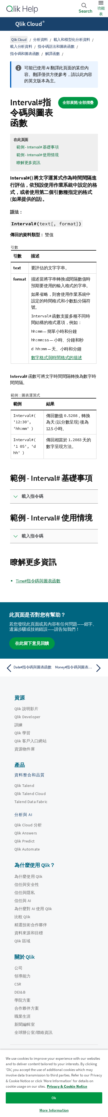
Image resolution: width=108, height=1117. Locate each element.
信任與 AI (22, 900)
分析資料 (40, 39)
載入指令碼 (32, 496)
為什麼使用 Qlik (28, 876)
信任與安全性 (26, 884)
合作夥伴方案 (26, 1008)
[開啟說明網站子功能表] (8, 24)
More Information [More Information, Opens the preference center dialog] (54, 1110)
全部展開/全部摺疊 (78, 102)
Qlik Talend (24, 785)
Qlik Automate (27, 849)
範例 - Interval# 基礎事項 (37, 147)
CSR (17, 984)
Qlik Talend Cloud (30, 793)
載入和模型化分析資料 (72, 39)
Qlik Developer (27, 716)
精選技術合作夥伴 (30, 924)
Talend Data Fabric (30, 801)
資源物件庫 (24, 749)
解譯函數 (52, 53)
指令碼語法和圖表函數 (56, 46)
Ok (54, 1097)
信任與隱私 (24, 892)
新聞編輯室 (24, 1024)
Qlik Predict (24, 841)
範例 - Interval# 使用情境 (37, 154)
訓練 (18, 724)
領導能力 (22, 976)
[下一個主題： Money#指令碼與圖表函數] (79, 668)
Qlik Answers (25, 833)
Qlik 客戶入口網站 (30, 741)
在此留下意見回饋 (32, 643)
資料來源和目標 (28, 932)
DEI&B (19, 992)
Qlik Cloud (30, 24)
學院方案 (22, 1000)
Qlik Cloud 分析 (28, 825)
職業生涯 (22, 1016)
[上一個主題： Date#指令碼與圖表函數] (28, 668)
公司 (18, 968)
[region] (54, 1083)
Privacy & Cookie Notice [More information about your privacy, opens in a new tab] (67, 1086)
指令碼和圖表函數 (24, 53)
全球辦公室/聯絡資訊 (33, 1032)
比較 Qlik (22, 916)
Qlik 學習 (22, 732)
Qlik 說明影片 (26, 708)
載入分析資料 (21, 46)
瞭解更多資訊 (28, 162)
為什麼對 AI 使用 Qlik (33, 908)
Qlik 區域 (22, 940)
